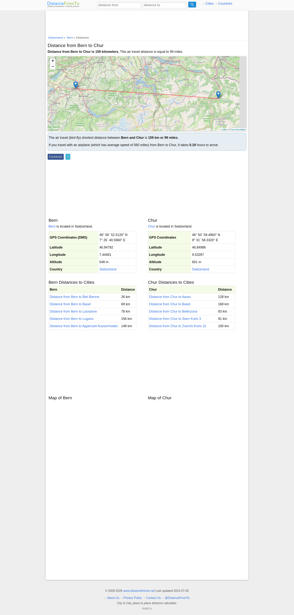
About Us (113, 597)
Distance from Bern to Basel (70, 304)
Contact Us (153, 597)
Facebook (55, 156)
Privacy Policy (132, 597)
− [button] (53, 67)
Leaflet (224, 129)
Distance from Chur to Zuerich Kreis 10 (177, 326)
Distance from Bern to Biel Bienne (74, 297)
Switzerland (107, 269)
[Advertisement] (147, 22)
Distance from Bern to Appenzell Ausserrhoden (84, 326)
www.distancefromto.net (139, 590)
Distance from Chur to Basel (169, 304)
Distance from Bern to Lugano (72, 319)
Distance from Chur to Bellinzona (173, 311)
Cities (210, 3)
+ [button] (53, 61)
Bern (52, 226)
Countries (225, 3)
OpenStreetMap (238, 129)
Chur (151, 226)
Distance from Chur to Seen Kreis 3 (175, 319)
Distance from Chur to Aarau (170, 297)
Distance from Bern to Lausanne (73, 311)
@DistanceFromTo (177, 597)
